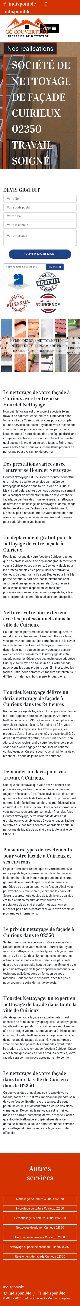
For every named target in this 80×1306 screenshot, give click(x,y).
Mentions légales (59, 1298)
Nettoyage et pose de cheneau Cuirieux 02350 (40, 1247)
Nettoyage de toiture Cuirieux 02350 (40, 1199)
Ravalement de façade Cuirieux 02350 (40, 1256)
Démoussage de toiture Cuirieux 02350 (40, 1218)
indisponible (19, 4)
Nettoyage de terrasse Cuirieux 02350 (40, 1237)
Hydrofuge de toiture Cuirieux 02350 (40, 1208)
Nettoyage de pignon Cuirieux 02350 (40, 1227)
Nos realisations (30, 48)
